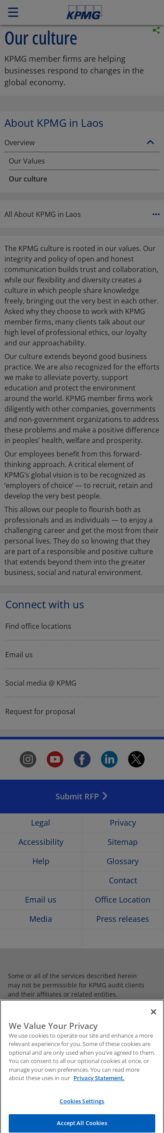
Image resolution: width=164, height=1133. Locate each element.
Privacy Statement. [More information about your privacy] (99, 1084)
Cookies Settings (81, 1106)
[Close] (153, 1017)
